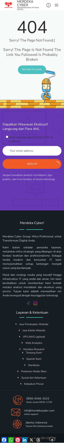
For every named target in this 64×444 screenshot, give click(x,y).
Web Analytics (32, 343)
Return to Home (32, 69)
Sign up (43, 163)
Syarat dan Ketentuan (32, 377)
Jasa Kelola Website (32, 330)
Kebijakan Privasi (32, 384)
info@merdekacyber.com (39, 410)
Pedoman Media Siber (32, 371)
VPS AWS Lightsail (32, 336)
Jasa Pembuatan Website (32, 324)
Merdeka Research (32, 349)
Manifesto (32, 365)
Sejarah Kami (32, 359)
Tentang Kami (32, 352)
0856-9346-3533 (37, 398)
